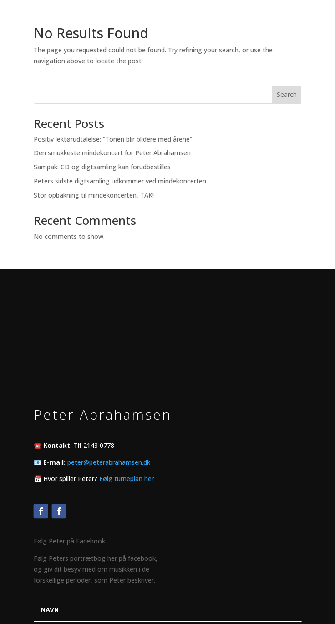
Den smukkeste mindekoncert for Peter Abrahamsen (112, 152)
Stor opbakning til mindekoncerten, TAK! (94, 195)
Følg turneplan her (126, 478)
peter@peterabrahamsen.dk (108, 462)
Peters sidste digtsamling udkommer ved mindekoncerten (120, 181)
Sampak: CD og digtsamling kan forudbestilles (102, 166)
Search (287, 94)
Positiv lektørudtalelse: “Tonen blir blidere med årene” (113, 139)
